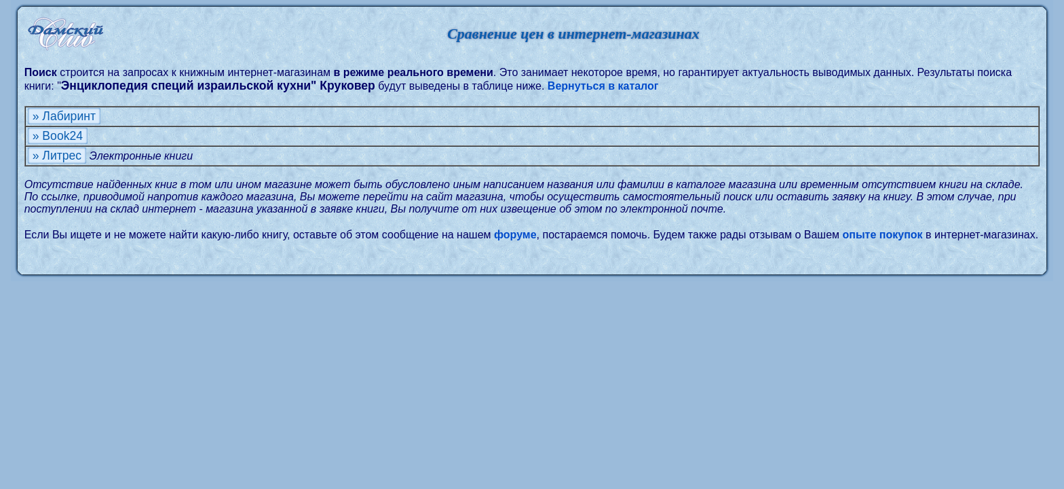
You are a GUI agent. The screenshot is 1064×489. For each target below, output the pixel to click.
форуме (515, 234)
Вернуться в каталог (603, 86)
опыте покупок (883, 234)
